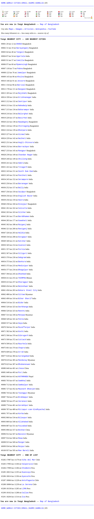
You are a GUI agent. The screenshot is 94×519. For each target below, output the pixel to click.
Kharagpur (23, 282)
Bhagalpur (23, 270)
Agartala (20, 56)
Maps (11, 29)
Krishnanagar (25, 97)
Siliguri (22, 253)
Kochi (21, 331)
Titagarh (22, 167)
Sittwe (21, 294)
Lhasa (21, 368)
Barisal (21, 85)
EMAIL (24, 3)
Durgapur (22, 237)
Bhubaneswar (24, 364)
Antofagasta (28, 480)
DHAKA (19, 44)
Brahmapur (23, 397)
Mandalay (22, 360)
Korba (21, 413)
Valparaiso (27, 464)
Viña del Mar (28, 460)
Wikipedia (41, 29)
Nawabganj (23, 122)
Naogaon (22, 89)
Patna (21, 319)
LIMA (24, 489)
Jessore (21, 81)
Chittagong (23, 126)
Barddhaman (23, 216)
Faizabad (22, 426)
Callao (25, 493)
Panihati (22, 175)
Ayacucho (26, 476)
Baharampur (23, 110)
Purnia (21, 249)
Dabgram (22, 257)
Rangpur (22, 151)
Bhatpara (22, 130)
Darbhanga (23, 307)
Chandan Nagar (25, 155)
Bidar (21, 303)
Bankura (22, 262)
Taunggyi (22, 393)
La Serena (27, 484)
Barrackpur (23, 147)
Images (19, 29)
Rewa (20, 438)
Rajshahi (22, 93)
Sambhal (22, 381)
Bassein (22, 434)
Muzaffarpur (24, 327)
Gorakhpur (23, 405)
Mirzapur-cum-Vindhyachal (31, 409)
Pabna (20, 69)
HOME (3, 3)
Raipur (21, 446)
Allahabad (23, 422)
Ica (23, 497)
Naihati (22, 138)
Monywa (21, 315)
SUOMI (31, 3)
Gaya (20, 323)
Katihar (22, 241)
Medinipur (23, 266)
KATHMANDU (23, 377)
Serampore (23, 179)
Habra (21, 163)
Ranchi (21, 311)
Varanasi (22, 401)
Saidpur (22, 192)
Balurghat (23, 114)
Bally (21, 188)
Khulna (20, 77)
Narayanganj (22, 48)
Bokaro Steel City (27, 290)
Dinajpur (22, 204)
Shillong (22, 159)
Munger (21, 442)
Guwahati (22, 220)
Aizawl (21, 134)
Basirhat (22, 118)
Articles (29, 29)
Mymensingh (22, 64)
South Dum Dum (25, 171)
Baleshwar (23, 286)
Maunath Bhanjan (26, 389)
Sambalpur (23, 385)
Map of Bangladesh (49, 24)
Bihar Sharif (25, 298)
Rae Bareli (23, 450)
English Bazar (25, 196)
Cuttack (22, 340)
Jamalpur (21, 73)
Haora (21, 200)
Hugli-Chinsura (26, 142)
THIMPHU (22, 278)
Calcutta (22, 208)
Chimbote (26, 468)
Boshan (21, 430)
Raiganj (22, 225)
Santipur (22, 101)
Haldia (21, 233)
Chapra (21, 348)
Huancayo (26, 472)
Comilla (20, 60)
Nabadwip (22, 105)
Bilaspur (22, 418)
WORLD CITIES (14, 3)
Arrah (21, 352)
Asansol (22, 245)
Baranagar (23, 184)
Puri (20, 372)
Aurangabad (23, 356)
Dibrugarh (23, 335)
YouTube (52, 29)
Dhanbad (22, 274)
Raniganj (22, 229)
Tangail (20, 52)
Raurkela (22, 344)
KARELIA (40, 3)
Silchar (22, 212)
